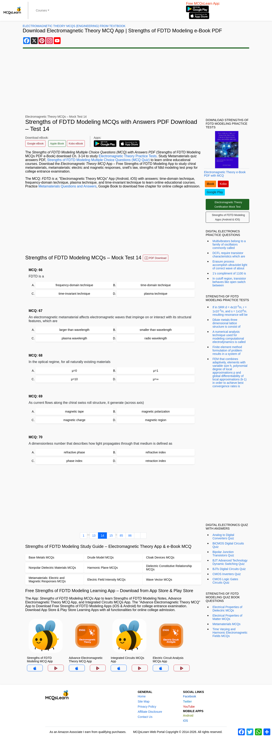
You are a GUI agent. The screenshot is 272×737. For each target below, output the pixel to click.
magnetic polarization (156, 411)
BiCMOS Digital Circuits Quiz (228, 545)
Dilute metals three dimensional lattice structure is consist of (226, 323)
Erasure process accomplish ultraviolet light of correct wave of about (229, 265)
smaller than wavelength (156, 329)
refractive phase (74, 452)
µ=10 (74, 379)
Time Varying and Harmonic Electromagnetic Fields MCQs (229, 632)
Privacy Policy (147, 706)
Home (142, 696)
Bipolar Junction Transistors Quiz (223, 553)
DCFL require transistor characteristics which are (228, 254)
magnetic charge (74, 420)
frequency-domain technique (74, 285)
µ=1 (155, 370)
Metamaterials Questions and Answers (67, 186)
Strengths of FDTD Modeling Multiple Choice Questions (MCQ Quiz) (98, 160)
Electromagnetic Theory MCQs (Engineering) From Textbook (74, 26)
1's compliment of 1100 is (229, 273)
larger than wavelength (74, 329)
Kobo (223, 184)
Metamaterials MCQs (226, 624)
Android (188, 715)
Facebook (189, 696)
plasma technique (155, 293)
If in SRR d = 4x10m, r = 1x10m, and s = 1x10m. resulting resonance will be (230, 310)
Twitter (187, 701)
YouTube (189, 706)
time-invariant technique (74, 293)
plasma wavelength (74, 338)
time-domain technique (156, 285)
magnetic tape (74, 411)
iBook (210, 184)
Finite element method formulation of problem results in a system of (227, 350)
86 (130, 535)
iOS (185, 720)
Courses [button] (41, 10)
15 (111, 535)
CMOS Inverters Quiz (226, 574)
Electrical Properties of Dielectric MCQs (227, 608)
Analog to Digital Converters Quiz (223, 536)
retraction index (156, 461)
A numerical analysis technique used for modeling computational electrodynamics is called (229, 337)
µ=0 (74, 370)
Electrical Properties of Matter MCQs (227, 617)
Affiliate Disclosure (150, 711)
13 (94, 535)
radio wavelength (155, 338)
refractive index (156, 452)
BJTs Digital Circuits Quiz (229, 569)
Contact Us (145, 716)
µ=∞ (156, 379)
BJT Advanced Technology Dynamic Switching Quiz (230, 562)
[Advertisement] (136, 81)
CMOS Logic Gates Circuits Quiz (225, 580)
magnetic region (155, 420)
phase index (74, 461)
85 (121, 535)
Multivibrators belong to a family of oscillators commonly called (229, 244)
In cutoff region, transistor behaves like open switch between (229, 282)
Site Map (143, 701)
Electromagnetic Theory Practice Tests (128, 156)
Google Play (215, 192)
